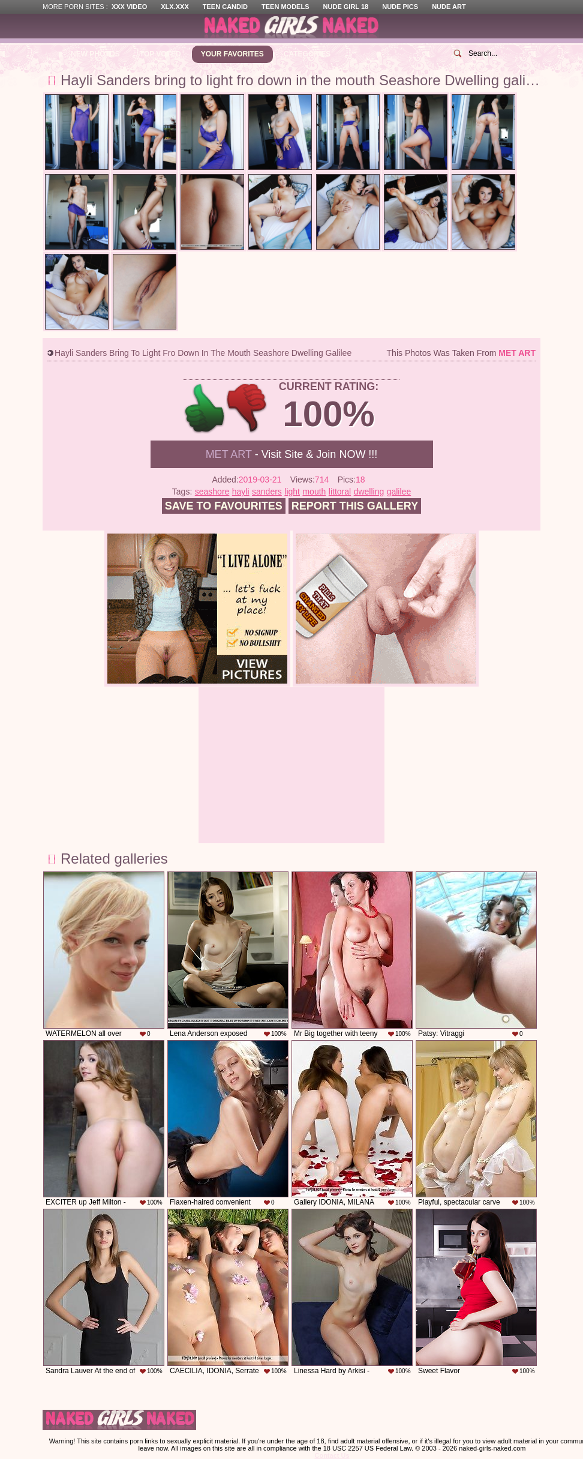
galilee (399, 491)
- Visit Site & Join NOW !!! (292, 454)
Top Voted (160, 54)
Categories (307, 54)
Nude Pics (400, 6)
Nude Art (448, 6)
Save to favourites (224, 506)
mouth (314, 491)
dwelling (369, 491)
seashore (212, 491)
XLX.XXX (174, 6)
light (292, 491)
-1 (247, 408)
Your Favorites (232, 54)
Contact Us (331, 1455)
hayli (241, 491)
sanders (267, 491)
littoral (340, 491)
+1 (205, 408)
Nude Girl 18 (346, 6)
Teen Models (285, 6)
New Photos (95, 54)
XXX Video (129, 6)
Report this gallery (355, 506)
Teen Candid (225, 6)
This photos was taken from (461, 353)
